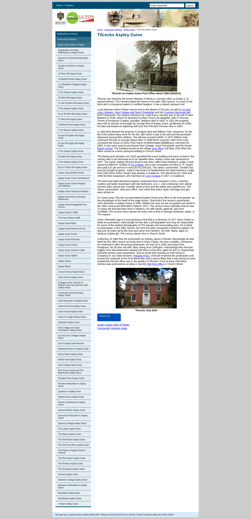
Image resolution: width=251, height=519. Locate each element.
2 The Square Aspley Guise (70, 92)
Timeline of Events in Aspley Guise (71, 67)
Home (59, 5)
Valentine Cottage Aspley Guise (72, 480)
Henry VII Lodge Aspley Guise (72, 317)
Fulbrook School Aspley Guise (72, 306)
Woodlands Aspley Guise (69, 498)
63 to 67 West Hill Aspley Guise (72, 167)
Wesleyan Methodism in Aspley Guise (72, 486)
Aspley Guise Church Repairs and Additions (71, 184)
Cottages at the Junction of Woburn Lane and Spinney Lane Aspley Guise (73, 285)
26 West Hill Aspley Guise (70, 97)
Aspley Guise (129, 30)
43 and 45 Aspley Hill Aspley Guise (71, 136)
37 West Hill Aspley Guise (70, 119)
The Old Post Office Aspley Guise (73, 445)
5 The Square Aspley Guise (70, 151)
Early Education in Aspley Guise (73, 301)
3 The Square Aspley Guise (70, 108)
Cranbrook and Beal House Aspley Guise (70, 294)
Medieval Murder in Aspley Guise (73, 349)
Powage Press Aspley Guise (71, 378)
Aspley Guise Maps (67, 223)
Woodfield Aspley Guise (69, 493)
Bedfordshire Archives (67, 34)
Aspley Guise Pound (67, 234)
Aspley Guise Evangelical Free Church (72, 205)
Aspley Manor (64, 266)
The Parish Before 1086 (69, 218)
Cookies (69, 5)
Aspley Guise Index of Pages (70, 45)
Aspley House (64, 261)
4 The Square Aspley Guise (70, 130)
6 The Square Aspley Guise (70, 162)
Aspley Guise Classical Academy (73, 191)
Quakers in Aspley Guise (69, 391)
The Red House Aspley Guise (71, 458)
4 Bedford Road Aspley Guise (71, 124)
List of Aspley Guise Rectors (71, 343)
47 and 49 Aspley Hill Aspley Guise (71, 144)
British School (105, 148)
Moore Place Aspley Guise (70, 354)
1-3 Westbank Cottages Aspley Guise (72, 85)
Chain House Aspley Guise (70, 277)
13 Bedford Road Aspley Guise (72, 79)
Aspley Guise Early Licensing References (71, 198)
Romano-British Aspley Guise (71, 410)
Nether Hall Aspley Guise (69, 359)
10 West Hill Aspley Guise (70, 73)
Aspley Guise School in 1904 (71, 250)
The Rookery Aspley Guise (70, 463)
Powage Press (141, 255)
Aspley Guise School (67, 245)
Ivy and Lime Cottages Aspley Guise (72, 336)
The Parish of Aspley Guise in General (71, 451)
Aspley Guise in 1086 (68, 212)
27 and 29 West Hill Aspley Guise (73, 103)
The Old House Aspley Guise (71, 439)
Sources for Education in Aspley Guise (73, 416)
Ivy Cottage (137, 164)
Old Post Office (155, 264)
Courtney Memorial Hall (177, 112)
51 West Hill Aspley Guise (70, 156)
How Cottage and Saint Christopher (134, 112)
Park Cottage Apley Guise (70, 365)
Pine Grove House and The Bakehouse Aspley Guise (70, 371)
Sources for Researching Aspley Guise (73, 59)
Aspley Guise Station (67, 255)
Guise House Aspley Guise (70, 311)
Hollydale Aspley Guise (68, 322)
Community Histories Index (112, 328)
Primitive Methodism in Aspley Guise (72, 384)
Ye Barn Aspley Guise (68, 504)
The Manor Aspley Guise (69, 434)
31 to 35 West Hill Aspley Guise (72, 114)
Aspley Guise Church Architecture (73, 178)
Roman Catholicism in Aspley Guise (71, 403)
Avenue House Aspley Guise (71, 272)
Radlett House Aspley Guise (71, 397)
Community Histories (113, 30)
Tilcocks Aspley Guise (68, 474)
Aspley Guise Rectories (69, 239)
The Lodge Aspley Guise (69, 429)
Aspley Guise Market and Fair (72, 228)
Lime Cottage (152, 176)
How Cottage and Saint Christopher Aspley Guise (70, 329)
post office (157, 148)
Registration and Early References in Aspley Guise (71, 51)
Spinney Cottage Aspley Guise (72, 423)
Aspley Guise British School (71, 173)
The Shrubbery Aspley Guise (71, 469)
